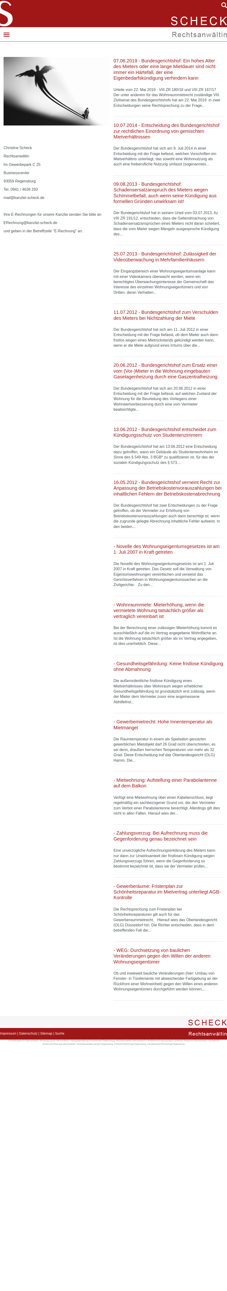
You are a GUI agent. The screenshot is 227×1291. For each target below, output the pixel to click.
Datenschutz (28, 1033)
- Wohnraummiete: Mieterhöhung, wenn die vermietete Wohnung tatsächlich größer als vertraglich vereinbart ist (159, 610)
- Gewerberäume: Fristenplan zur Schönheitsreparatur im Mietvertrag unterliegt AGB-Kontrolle (167, 892)
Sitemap (46, 1033)
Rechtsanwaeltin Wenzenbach (130, 1040)
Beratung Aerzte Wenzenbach (54, 1040)
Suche (60, 1033)
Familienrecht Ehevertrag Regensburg (166, 1044)
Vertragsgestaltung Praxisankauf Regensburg (92, 1040)
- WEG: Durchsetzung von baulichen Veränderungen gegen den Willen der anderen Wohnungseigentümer (162, 956)
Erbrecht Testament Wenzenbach (191, 1040)
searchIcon (224, 5)
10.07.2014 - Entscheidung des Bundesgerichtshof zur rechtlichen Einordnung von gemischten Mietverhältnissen (166, 131)
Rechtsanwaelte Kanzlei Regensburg (95, 1044)
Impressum (8, 1033)
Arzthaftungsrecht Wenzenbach (23, 1040)
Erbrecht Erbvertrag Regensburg (130, 1044)
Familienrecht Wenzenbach (160, 1040)
